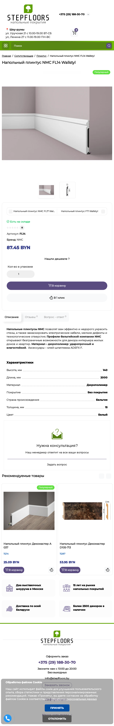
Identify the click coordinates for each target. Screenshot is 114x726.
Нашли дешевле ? (57, 259)
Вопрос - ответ (55, 317)
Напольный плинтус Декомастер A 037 (27, 545)
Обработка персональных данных (74, 699)
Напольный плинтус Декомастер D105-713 (82, 545)
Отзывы (31, 317)
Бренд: (15, 239)
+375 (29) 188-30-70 (72, 14)
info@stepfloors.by (57, 678)
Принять (57, 708)
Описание (12, 317)
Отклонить (57, 718)
